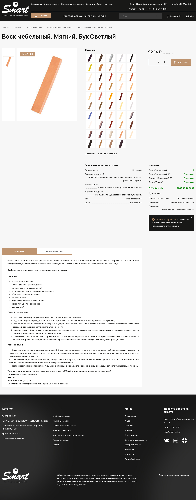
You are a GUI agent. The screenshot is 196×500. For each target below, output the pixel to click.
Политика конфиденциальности (174, 475)
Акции (127, 420)
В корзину (183, 62)
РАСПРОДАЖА (70, 16)
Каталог (129, 425)
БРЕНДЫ (92, 16)
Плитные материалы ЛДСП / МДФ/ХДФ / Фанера (25, 420)
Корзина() (175, 16)
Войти (191, 16)
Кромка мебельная (11, 433)
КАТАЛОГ (44, 16)
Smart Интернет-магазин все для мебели (15, 9)
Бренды (128, 430)
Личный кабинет (132, 459)
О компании (36, 4)
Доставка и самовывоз (72, 4)
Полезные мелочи (61, 420)
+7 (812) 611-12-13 (136, 8)
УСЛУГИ (102, 16)
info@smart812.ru (158, 8)
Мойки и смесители (62, 430)
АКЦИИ (82, 16)
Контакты (109, 4)
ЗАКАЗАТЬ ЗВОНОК (181, 4)
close (192, 217)
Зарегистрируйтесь (166, 219)
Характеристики (54, 251)
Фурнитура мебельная (13, 438)
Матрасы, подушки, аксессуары (68, 435)
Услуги (56, 444)
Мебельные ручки (61, 416)
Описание (19, 251)
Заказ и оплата (51, 4)
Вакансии (129, 449)
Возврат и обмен (94, 4)
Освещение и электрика (64, 425)
